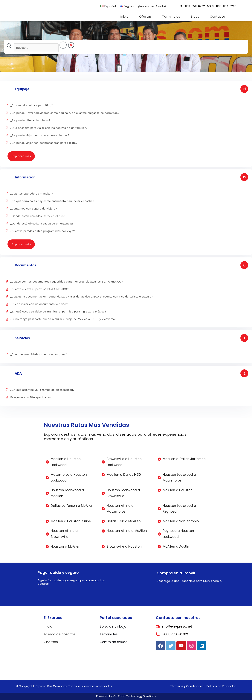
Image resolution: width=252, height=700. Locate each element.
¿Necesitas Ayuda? (152, 6)
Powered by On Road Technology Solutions (126, 696)
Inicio (124, 16)
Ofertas (145, 16)
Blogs (195, 16)
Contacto (217, 16)
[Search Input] (36, 47)
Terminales (171, 16)
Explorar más (21, 156)
